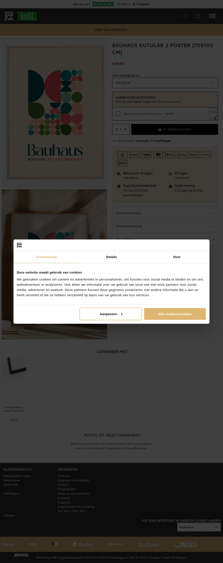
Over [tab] (177, 257)
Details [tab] (111, 257)
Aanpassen (111, 314)
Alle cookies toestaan (175, 314)
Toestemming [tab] (46, 257)
